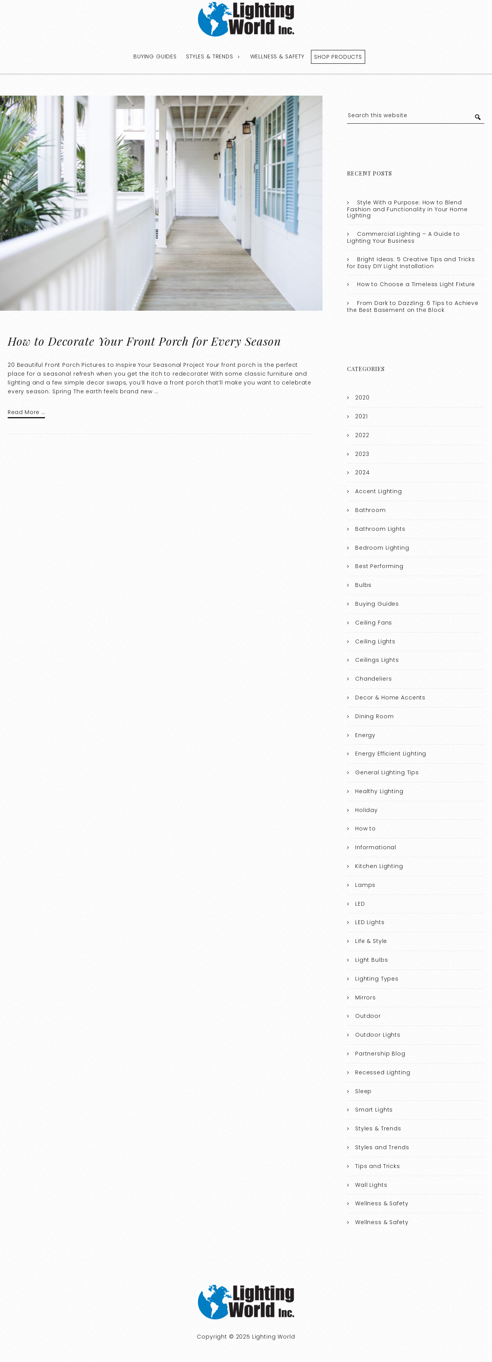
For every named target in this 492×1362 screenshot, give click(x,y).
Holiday (366, 810)
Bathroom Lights (380, 529)
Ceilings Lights (377, 660)
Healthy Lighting (379, 791)
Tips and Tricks (377, 1166)
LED (360, 904)
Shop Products (338, 57)
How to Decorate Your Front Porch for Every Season (144, 341)
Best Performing (379, 566)
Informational (375, 847)
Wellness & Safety (277, 56)
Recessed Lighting (382, 1072)
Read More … (26, 412)
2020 (362, 397)
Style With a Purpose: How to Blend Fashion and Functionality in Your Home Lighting (407, 209)
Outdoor (368, 1016)
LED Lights (370, 922)
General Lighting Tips (387, 772)
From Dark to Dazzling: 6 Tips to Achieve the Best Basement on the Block (413, 306)
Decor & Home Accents (390, 697)
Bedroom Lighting (382, 548)
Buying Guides (155, 56)
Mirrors (365, 997)
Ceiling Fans (373, 622)
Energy (365, 735)
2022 (362, 435)
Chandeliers (373, 679)
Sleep (363, 1091)
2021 (361, 416)
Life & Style (371, 941)
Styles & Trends (209, 56)
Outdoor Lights (378, 1035)
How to (365, 828)
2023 (362, 454)
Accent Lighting (378, 491)
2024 (362, 472)
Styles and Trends (382, 1147)
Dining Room (374, 716)
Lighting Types (377, 979)
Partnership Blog (380, 1053)
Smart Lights (374, 1109)
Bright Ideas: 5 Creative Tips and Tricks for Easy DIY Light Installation (411, 262)
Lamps (365, 885)
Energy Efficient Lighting (390, 753)
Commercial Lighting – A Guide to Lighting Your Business (403, 237)
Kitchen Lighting (379, 866)
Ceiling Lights (375, 641)
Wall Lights (371, 1185)
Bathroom (370, 510)
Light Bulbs (371, 960)
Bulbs (363, 585)
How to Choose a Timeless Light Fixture (416, 284)
